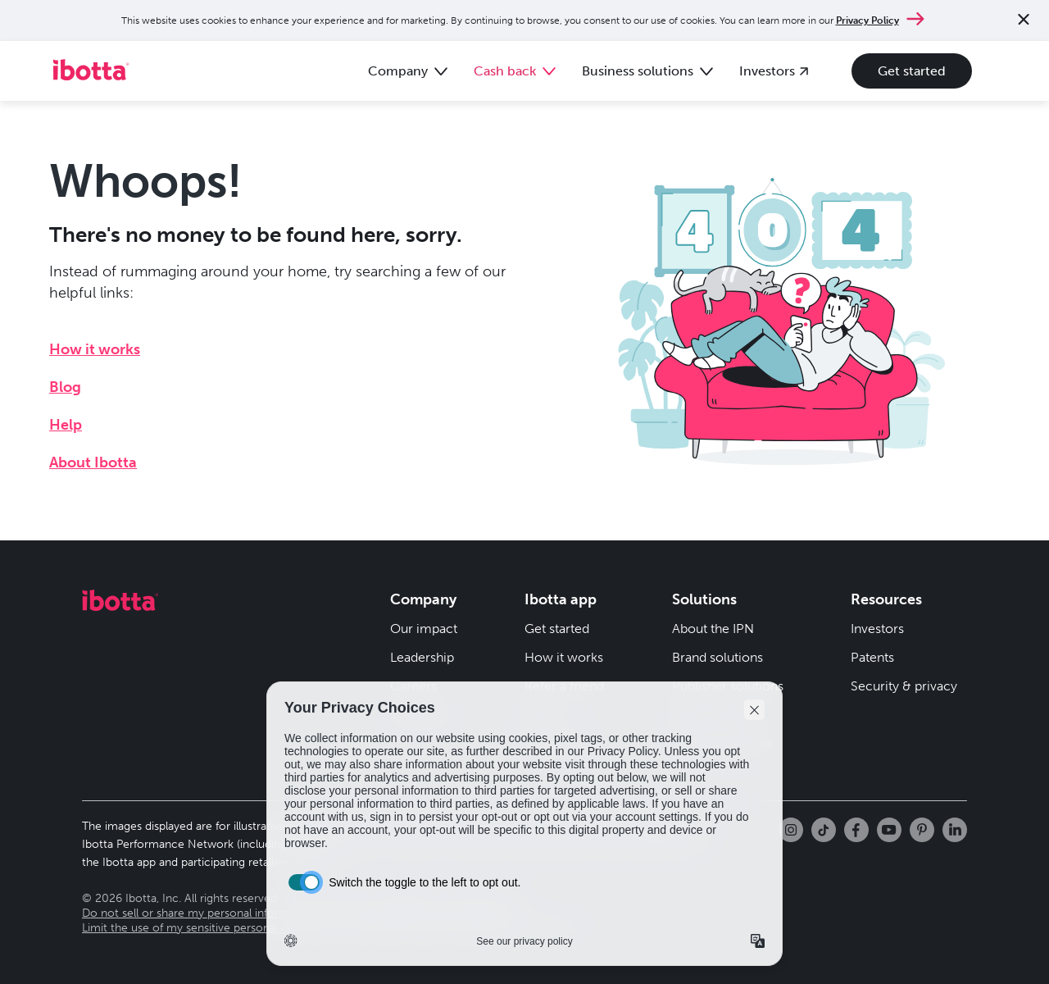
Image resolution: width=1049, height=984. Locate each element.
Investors (877, 628)
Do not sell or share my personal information (199, 913)
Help (65, 425)
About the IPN (713, 628)
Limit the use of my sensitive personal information (212, 928)
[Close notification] (1023, 20)
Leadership (422, 657)
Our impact (423, 628)
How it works (94, 349)
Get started (912, 71)
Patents (872, 657)
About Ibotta (93, 462)
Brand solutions (717, 657)
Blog (65, 387)
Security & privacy (904, 686)
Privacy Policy (867, 20)
